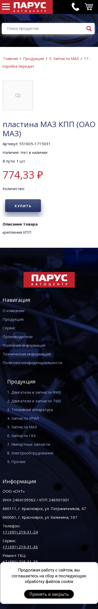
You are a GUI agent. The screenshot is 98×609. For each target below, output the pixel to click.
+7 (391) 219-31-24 (20, 532)
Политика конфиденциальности (32, 362)
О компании (13, 310)
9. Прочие (16, 461)
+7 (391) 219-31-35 (20, 561)
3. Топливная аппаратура (30, 409)
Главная (10, 58)
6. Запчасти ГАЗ (21, 435)
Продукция (33, 58)
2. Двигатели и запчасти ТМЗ (34, 400)
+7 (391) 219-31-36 (20, 546)
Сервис (9, 327)
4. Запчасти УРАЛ (23, 418)
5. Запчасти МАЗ (64, 58)
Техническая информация (27, 353)
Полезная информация (24, 345)
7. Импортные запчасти (28, 444)
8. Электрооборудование (30, 452)
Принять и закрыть (49, 594)
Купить (23, 206)
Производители (17, 336)
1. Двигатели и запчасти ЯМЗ (34, 392)
